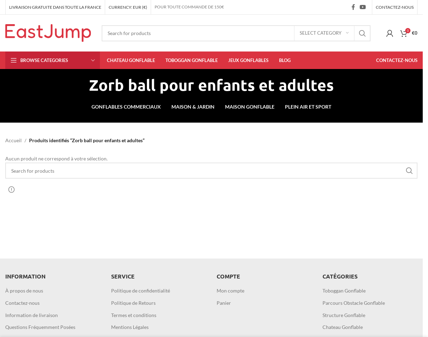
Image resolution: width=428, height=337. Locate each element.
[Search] (236, 33)
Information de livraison (31, 315)
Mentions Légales (130, 327)
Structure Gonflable (343, 315)
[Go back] (80, 85)
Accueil (13, 140)
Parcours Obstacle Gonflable (353, 303)
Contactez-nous (22, 303)
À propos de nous (24, 291)
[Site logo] (48, 32)
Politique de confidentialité (140, 291)
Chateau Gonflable (342, 327)
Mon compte (230, 291)
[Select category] (324, 33)
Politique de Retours (133, 303)
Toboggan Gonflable (344, 291)
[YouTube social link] (363, 7)
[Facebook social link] (353, 7)
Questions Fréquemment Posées (40, 327)
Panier (224, 303)
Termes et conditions (133, 315)
